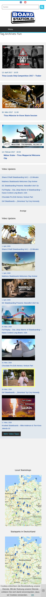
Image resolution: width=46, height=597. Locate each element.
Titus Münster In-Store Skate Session (20, 115)
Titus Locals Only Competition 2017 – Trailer (21, 75)
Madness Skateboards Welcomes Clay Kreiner (19, 181)
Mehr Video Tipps (11, 434)
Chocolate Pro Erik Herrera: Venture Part (17, 197)
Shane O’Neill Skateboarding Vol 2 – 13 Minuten (20, 177)
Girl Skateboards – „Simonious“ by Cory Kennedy (20, 201)
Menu (23, 29)
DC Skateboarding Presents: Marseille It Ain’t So (20, 186)
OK (32, 595)
